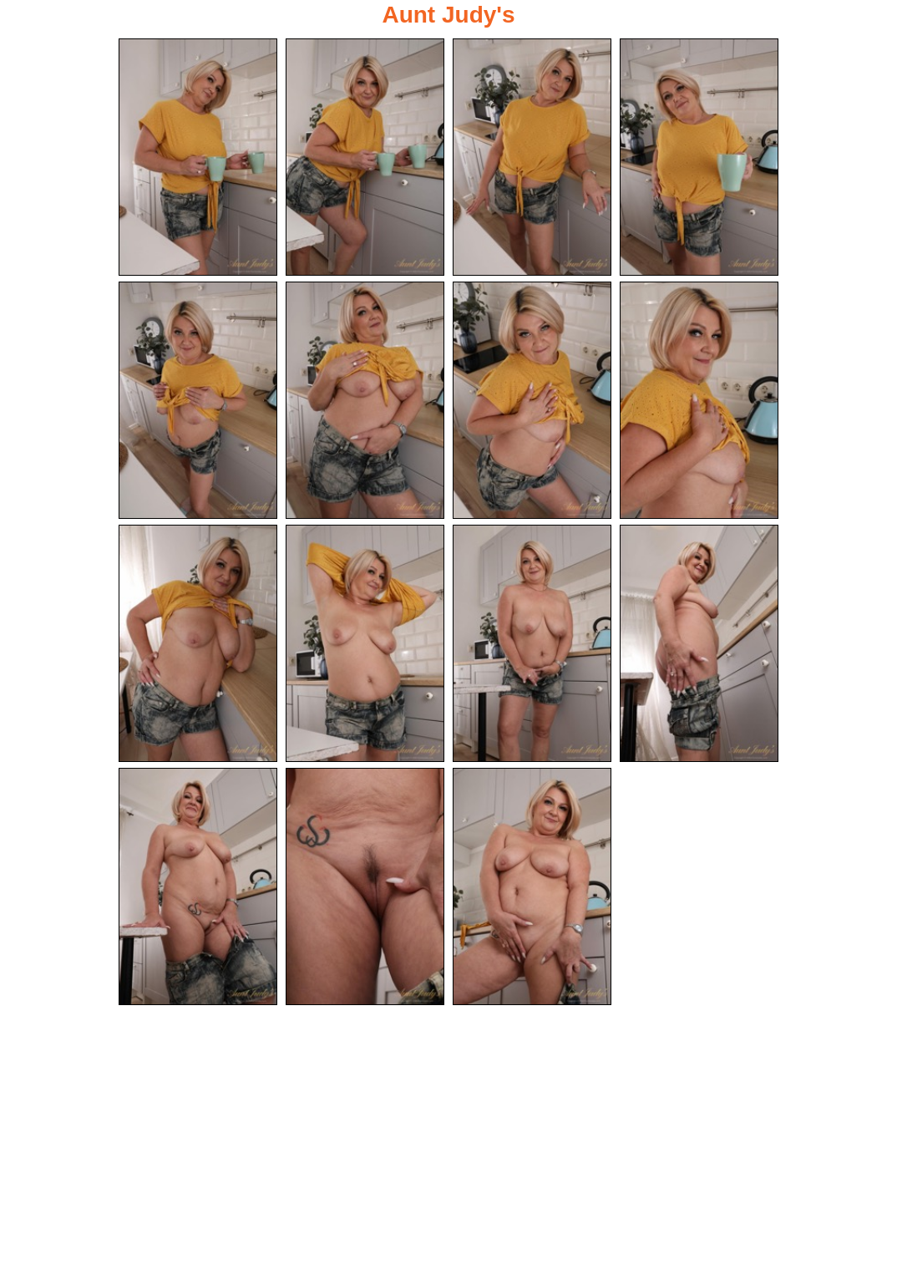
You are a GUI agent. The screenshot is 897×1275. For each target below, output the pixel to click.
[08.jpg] (699, 400)
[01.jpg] (198, 157)
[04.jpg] (699, 157)
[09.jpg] (198, 643)
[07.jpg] (532, 400)
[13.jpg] (198, 886)
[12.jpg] (699, 643)
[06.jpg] (365, 400)
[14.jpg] (365, 886)
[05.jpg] (198, 400)
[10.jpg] (365, 643)
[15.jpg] (532, 886)
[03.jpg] (532, 157)
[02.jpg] (365, 157)
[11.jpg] (532, 643)
